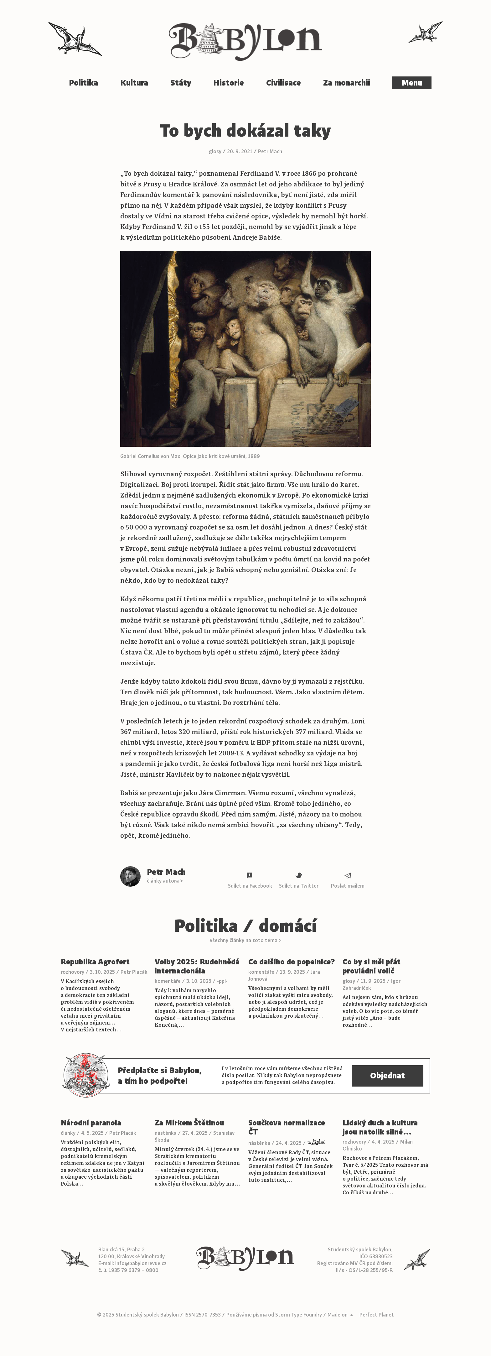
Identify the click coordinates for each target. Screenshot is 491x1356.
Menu (411, 83)
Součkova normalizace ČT (286, 1128)
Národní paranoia (91, 1123)
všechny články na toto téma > (246, 940)
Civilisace (283, 83)
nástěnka (166, 1133)
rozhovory (72, 972)
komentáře (168, 981)
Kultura (134, 83)
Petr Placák (134, 972)
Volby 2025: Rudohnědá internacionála (197, 966)
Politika (83, 83)
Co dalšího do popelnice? (291, 962)
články (68, 1133)
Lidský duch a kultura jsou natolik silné (380, 1128)
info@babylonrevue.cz (141, 1263)
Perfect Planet (376, 1315)
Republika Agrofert (95, 962)
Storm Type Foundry (298, 1315)
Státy (180, 83)
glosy (215, 151)
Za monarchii (346, 83)
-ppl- (222, 981)
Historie (228, 83)
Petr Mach (270, 151)
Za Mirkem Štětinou (189, 1123)
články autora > (165, 881)
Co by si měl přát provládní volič (372, 966)
